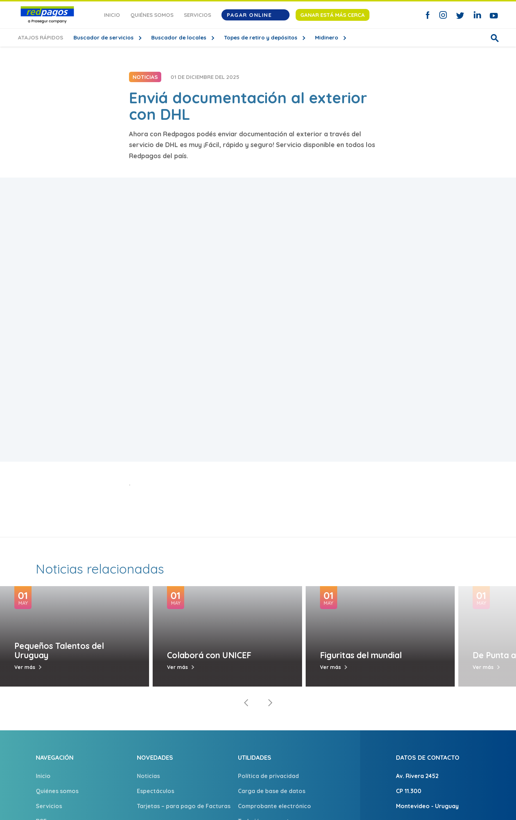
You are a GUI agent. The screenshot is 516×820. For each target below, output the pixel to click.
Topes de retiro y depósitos (261, 37)
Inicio (112, 14)
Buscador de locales (179, 37)
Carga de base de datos (271, 791)
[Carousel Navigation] (258, 703)
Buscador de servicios (104, 37)
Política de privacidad (268, 775)
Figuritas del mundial (361, 655)
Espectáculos (155, 791)
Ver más (24, 667)
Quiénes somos (151, 14)
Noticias (148, 775)
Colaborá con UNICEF (209, 655)
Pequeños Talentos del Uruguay (59, 650)
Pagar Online (255, 14)
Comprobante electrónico (274, 806)
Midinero (327, 37)
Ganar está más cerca (332, 14)
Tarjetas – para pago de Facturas (183, 806)
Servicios (197, 14)
